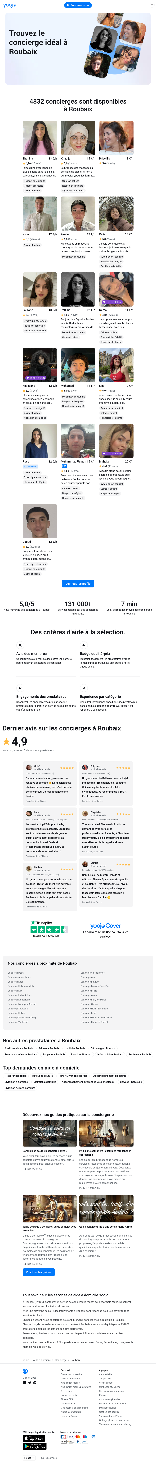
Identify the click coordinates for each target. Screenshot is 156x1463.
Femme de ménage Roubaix (21, 1054)
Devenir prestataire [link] (70, 1378)
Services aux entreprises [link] (111, 1391)
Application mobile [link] (70, 1382)
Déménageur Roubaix (103, 1048)
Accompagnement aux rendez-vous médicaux (88, 1081)
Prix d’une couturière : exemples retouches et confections (105, 1152)
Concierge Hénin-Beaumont (94, 1008)
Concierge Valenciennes (93, 972)
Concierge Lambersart (19, 999)
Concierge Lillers (89, 990)
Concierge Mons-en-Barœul (94, 1022)
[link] (9, 5)
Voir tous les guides (38, 1272)
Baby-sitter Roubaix (54, 1054)
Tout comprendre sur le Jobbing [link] (115, 1424)
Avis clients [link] (66, 1391)
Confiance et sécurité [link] (109, 1387)
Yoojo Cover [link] (105, 1378)
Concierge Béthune (90, 981)
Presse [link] (102, 1395)
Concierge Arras (89, 977)
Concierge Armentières (19, 977)
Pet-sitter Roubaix (81, 1054)
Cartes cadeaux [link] (69, 1403)
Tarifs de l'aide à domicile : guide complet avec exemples (49, 1228)
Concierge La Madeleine (20, 995)
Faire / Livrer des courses (73, 1075)
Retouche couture (42, 1075)
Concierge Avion (89, 995)
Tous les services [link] (48, 1458)
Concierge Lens (88, 1013)
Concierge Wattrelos (18, 1022)
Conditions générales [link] (109, 1399)
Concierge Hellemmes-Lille (21, 986)
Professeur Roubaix (140, 1054)
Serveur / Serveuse (131, 1081)
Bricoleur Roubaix (49, 1048)
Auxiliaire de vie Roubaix (19, 1048)
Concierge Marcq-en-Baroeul (22, 1004)
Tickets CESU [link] (67, 1399)
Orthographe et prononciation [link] (114, 1420)
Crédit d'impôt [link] (106, 1382)
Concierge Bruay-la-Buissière (95, 986)
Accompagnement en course (109, 1075)
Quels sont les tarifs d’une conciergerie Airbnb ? (106, 1228)
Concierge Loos (15, 981)
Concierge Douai (16, 972)
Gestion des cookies (109, 1412)
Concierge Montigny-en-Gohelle (96, 1017)
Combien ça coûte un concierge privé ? (45, 1150)
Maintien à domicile (45, 1081)
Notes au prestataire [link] (71, 1412)
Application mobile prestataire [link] (76, 1387)
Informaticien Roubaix (110, 1054)
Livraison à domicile (16, 1081)
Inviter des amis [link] (69, 1395)
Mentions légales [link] (107, 1407)
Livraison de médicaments (20, 1088)
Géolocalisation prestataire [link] (74, 1407)
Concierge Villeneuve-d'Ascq (22, 1017)
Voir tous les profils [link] (78, 583)
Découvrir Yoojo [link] (69, 1416)
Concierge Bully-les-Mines (93, 999)
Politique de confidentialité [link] (112, 1403)
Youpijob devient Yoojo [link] (110, 1416)
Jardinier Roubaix (75, 1048)
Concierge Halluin (16, 1013)
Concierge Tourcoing (18, 1008)
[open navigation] (152, 5)
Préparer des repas (16, 1075)
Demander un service (78, 5)
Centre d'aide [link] (105, 1374)
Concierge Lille (15, 990)
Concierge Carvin (89, 1004)
